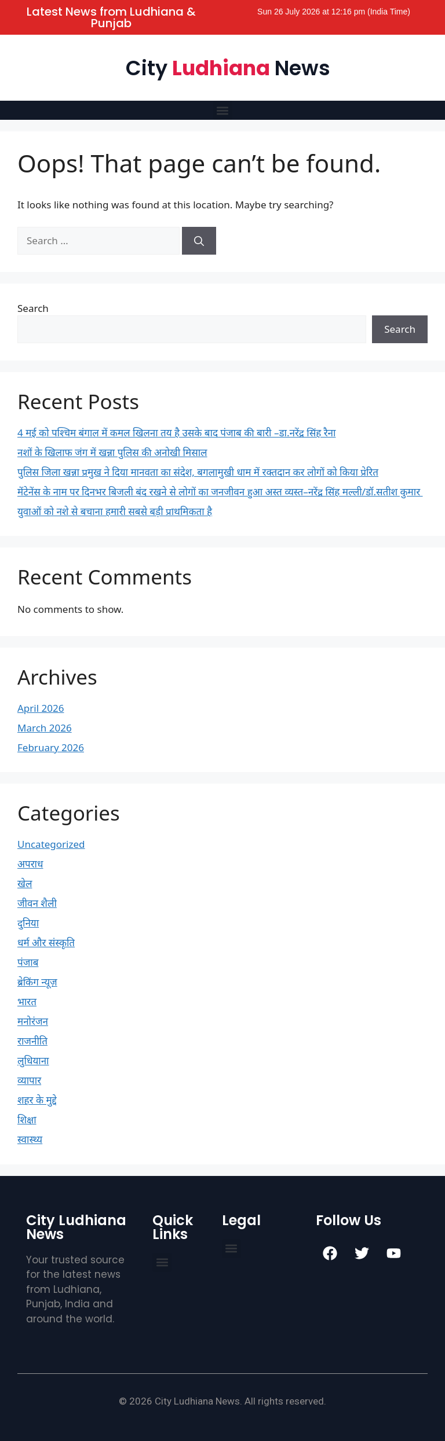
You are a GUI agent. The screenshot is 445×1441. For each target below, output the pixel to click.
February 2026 (50, 747)
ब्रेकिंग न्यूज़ (37, 981)
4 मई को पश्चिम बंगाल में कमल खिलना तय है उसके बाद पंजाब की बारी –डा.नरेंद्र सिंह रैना (176, 432)
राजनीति (32, 1040)
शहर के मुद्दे (37, 1100)
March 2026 (44, 727)
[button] (222, 110)
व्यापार (29, 1080)
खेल (24, 883)
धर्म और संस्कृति (46, 942)
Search (33, 308)
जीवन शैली (37, 903)
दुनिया (28, 922)
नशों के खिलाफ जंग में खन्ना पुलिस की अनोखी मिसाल (112, 452)
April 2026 (40, 708)
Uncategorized (51, 844)
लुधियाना (33, 1060)
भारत (27, 1001)
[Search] (199, 241)
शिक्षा (27, 1119)
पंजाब (27, 962)
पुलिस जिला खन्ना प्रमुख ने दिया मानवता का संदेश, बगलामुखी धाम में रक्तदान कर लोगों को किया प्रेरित (197, 472)
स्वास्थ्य (29, 1139)
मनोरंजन (32, 1021)
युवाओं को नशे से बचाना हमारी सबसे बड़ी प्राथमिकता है (114, 511)
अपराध (30, 863)
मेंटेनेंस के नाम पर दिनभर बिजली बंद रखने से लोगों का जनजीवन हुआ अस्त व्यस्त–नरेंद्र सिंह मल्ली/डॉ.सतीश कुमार (220, 491)
